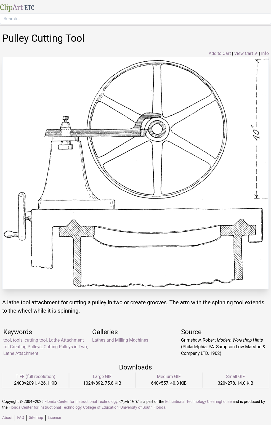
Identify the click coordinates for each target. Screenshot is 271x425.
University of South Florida (142, 407)
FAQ (20, 417)
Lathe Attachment (20, 353)
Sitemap (36, 417)
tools (17, 340)
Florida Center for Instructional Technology (80, 401)
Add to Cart (220, 53)
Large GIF (102, 376)
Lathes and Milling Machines (120, 340)
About (7, 417)
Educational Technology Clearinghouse (198, 401)
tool (7, 340)
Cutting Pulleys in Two (65, 346)
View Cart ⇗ (246, 53)
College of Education (101, 407)
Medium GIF (169, 376)
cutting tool (36, 340)
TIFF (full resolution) (35, 376)
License (54, 417)
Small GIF (235, 376)
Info (265, 53)
